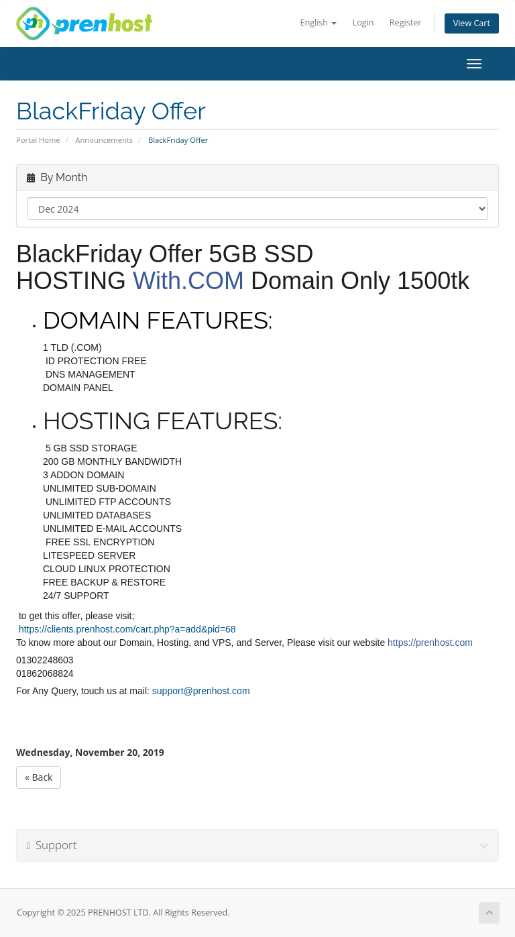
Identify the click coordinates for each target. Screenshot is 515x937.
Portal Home (38, 140)
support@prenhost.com (201, 690)
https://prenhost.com (430, 642)
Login (363, 22)
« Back (38, 777)
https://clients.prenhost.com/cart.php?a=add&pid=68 (127, 629)
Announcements (104, 140)
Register (406, 22)
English (318, 22)
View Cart (471, 23)
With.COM (188, 280)
